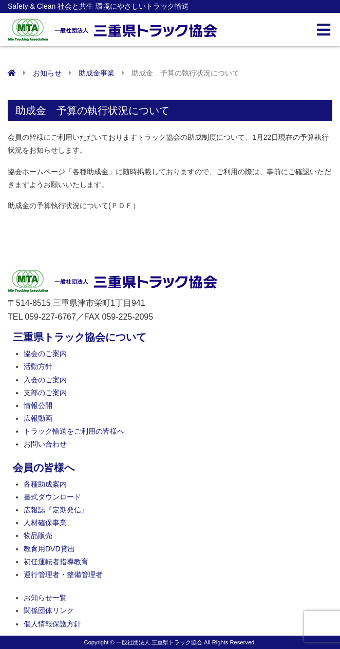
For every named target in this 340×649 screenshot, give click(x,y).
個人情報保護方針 (52, 624)
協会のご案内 (45, 353)
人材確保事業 (45, 522)
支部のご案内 (45, 392)
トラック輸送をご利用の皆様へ (74, 431)
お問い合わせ (45, 444)
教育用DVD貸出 (49, 549)
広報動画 (38, 418)
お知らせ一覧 (45, 598)
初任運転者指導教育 (56, 562)
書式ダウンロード (52, 497)
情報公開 (38, 405)
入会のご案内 (45, 380)
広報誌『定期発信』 (56, 510)
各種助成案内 (45, 484)
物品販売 (38, 535)
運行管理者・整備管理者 (63, 574)
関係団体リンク (49, 610)
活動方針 (38, 366)
